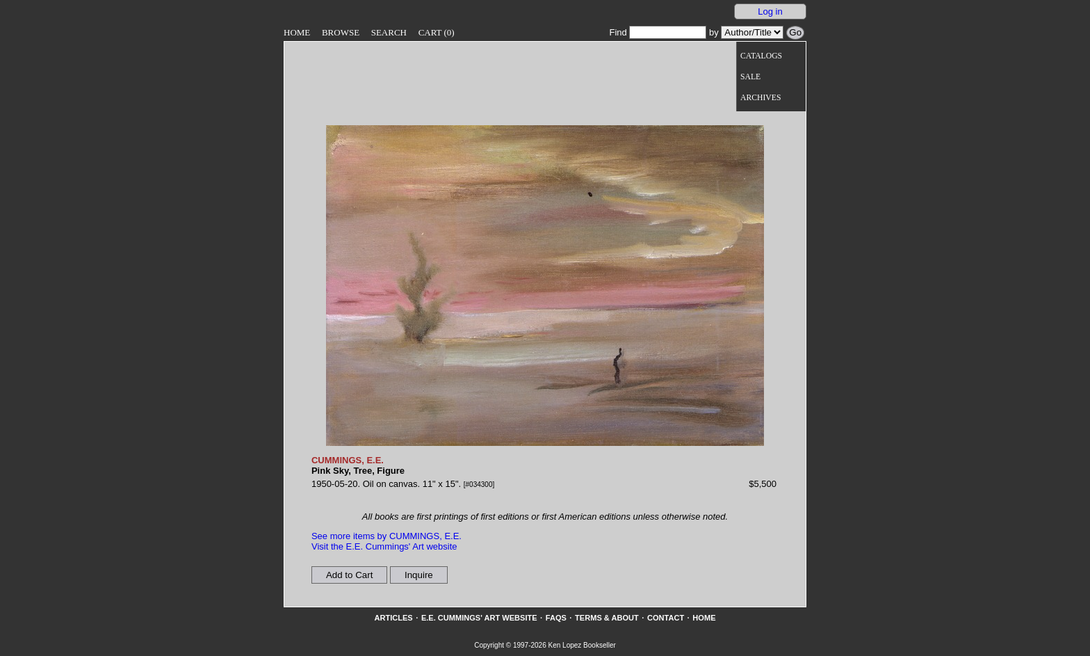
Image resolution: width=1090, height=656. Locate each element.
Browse (340, 32)
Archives (760, 97)
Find (657, 32)
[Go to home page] (467, 68)
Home (297, 32)
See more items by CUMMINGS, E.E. (386, 536)
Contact (665, 618)
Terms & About (607, 618)
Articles (393, 618)
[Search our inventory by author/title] (752, 32)
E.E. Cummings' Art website (479, 618)
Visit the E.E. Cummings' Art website (384, 546)
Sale (750, 76)
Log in (770, 11)
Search (389, 32)
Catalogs (761, 56)
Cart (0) (436, 32)
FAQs (556, 618)
